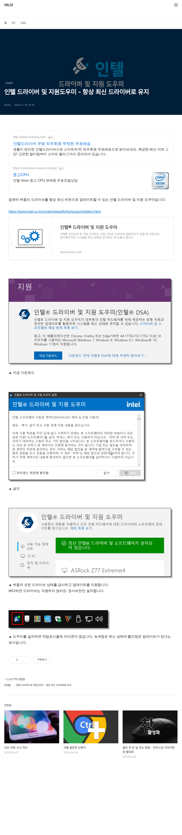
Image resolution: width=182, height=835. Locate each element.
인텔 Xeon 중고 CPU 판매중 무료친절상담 (45, 180)
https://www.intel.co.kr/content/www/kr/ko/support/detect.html (55, 211)
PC (13, 22)
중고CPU (21, 175)
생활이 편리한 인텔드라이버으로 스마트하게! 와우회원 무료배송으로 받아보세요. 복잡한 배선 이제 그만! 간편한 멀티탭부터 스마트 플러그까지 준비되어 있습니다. (90, 152)
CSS (23, 22)
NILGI (8, 5)
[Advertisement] (91, 798)
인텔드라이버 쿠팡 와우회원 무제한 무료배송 (52, 143)
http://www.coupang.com (29, 137)
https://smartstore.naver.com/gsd (35, 168)
